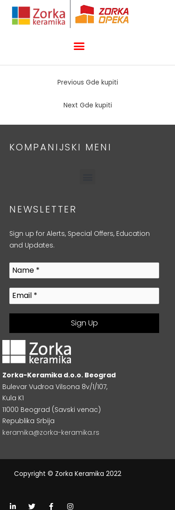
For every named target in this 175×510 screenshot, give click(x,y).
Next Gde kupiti (87, 105)
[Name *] (84, 270)
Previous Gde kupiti (87, 82)
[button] (79, 46)
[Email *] (84, 296)
